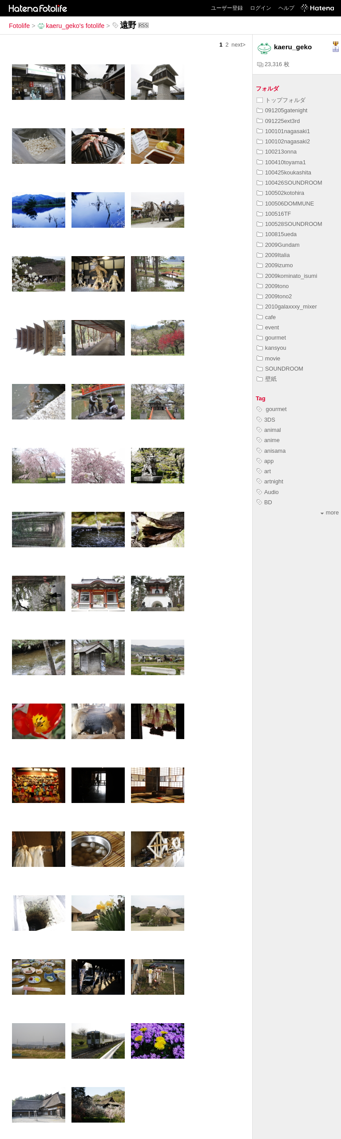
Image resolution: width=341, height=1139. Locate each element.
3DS (266, 419)
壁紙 (267, 379)
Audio (268, 492)
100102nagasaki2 (283, 141)
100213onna (277, 151)
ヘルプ (286, 8)
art (264, 471)
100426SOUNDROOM (289, 182)
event (268, 327)
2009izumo (275, 265)
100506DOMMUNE (285, 203)
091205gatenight (282, 110)
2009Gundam (278, 244)
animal (269, 430)
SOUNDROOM (280, 368)
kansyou (271, 347)
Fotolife (19, 25)
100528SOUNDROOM (289, 224)
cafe (266, 317)
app (265, 461)
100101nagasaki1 (283, 131)
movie (268, 358)
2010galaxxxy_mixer (287, 306)
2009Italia (273, 255)
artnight (270, 481)
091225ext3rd (278, 121)
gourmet (271, 337)
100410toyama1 (281, 162)
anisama (271, 450)
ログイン (260, 8)
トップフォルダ (281, 100)
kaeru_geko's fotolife (71, 25)
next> (238, 44)
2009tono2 (274, 296)
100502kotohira (280, 193)
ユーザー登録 (227, 8)
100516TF (274, 213)
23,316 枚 (273, 64)
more (330, 512)
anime (268, 440)
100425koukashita (284, 172)
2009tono (273, 286)
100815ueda (277, 234)
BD (264, 502)
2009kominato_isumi (287, 276)
